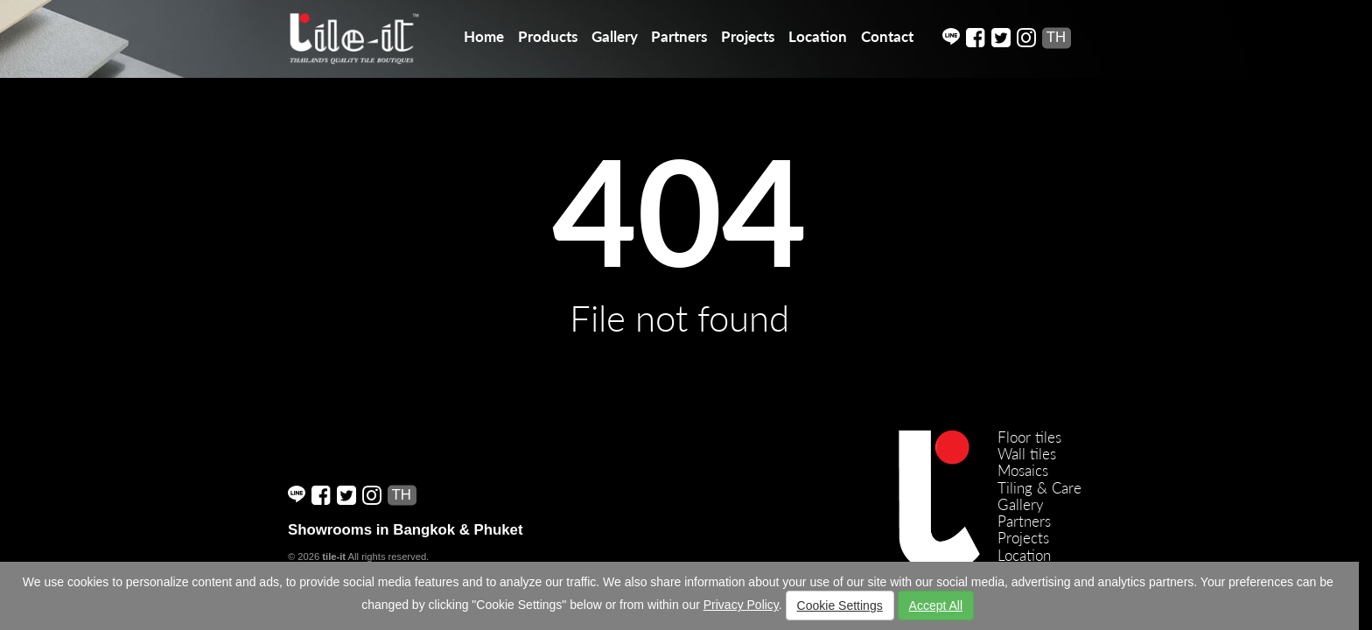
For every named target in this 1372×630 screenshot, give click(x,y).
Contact (887, 36)
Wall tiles (1027, 453)
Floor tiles (1029, 437)
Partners (679, 36)
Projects (747, 36)
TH (1056, 37)
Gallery (615, 36)
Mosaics (1023, 470)
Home (484, 36)
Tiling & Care (1040, 488)
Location (817, 36)
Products (548, 36)
